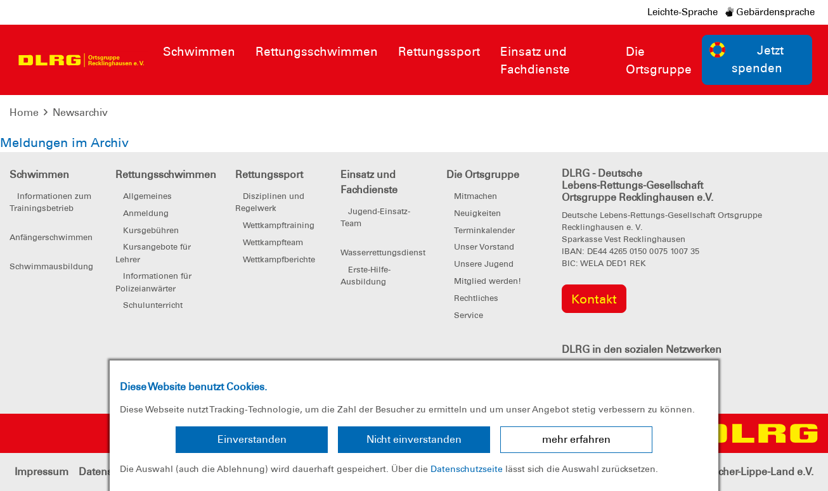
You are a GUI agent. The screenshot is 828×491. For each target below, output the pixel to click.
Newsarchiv (80, 112)
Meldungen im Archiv (64, 142)
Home (24, 112)
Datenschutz (108, 472)
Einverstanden (252, 439)
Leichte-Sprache (682, 12)
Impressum (41, 472)
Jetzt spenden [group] (746, 59)
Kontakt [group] (594, 299)
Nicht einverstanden (414, 439)
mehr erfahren (576, 439)
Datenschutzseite (466, 469)
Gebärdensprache (770, 12)
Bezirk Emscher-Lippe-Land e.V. (739, 472)
